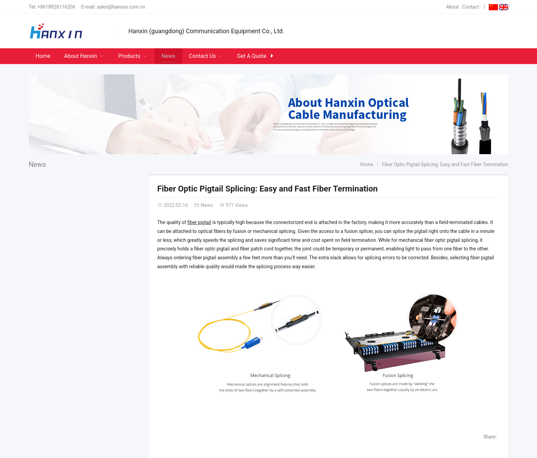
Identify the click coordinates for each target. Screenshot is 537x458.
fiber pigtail (199, 222)
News (37, 164)
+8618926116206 (56, 7)
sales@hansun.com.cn (121, 7)
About (452, 7)
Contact (470, 7)
